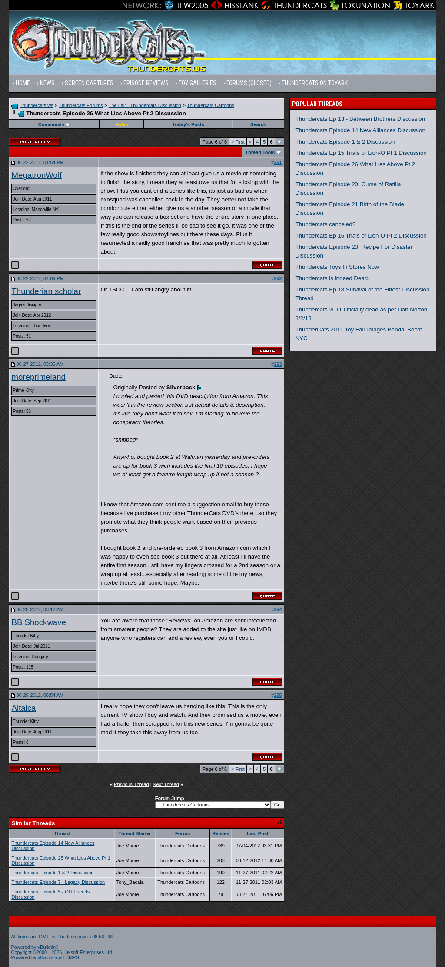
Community (54, 124)
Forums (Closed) (249, 83)
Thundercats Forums (81, 105)
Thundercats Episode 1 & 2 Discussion (52, 872)
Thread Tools (260, 152)
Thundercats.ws (36, 105)
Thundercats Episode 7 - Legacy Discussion (58, 882)
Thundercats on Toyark (315, 83)
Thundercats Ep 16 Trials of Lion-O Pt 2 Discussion (361, 235)
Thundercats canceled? (326, 224)
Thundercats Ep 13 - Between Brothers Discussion (360, 119)
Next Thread (166, 784)
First (238, 141)
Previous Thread (131, 784)
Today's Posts (188, 124)
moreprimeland (38, 376)
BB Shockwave (38, 622)
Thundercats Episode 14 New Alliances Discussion (360, 130)
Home (23, 83)
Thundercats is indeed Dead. (332, 278)
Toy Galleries (197, 83)
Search (258, 124)
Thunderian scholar (46, 291)
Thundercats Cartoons (210, 105)
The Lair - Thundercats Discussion (145, 105)
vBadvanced (51, 957)
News (47, 83)
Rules (121, 124)
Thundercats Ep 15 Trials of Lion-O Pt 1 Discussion (361, 153)
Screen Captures (89, 83)
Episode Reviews (146, 83)
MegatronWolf (36, 175)
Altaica (23, 708)
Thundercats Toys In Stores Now (337, 267)
